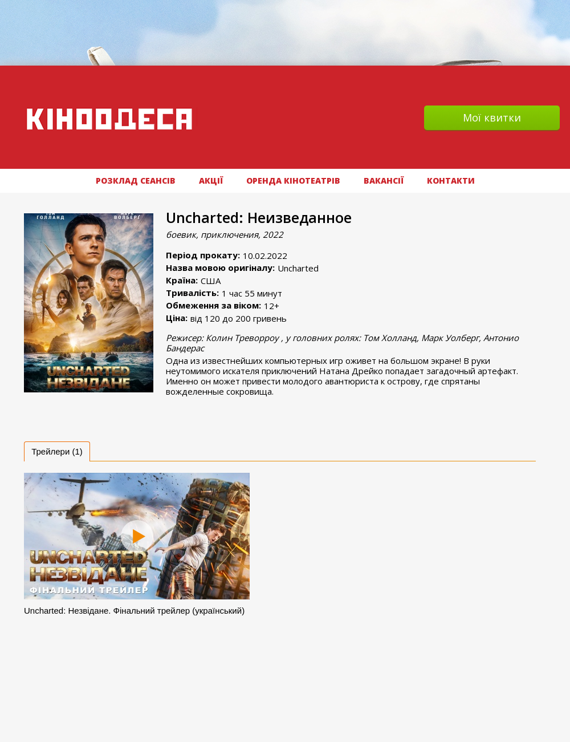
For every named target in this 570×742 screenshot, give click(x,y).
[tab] (57, 451)
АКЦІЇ (211, 180)
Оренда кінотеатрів (293, 180)
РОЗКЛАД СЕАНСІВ (136, 180)
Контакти (451, 180)
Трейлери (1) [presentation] (57, 451)
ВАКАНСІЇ (384, 180)
